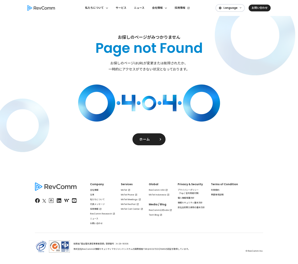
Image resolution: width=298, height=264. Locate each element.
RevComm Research (101, 213)
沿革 (92, 194)
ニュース (139, 8)
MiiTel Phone (127, 194)
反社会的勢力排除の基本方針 (191, 207)
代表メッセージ (97, 204)
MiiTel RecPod (128, 204)
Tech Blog (154, 214)
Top (182, 193)
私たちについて (97, 199)
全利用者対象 (192, 193)
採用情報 (180, 8)
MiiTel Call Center (130, 208)
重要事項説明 (217, 194)
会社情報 (94, 189)
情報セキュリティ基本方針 (190, 202)
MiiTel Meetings (129, 199)
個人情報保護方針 (186, 197)
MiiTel (124, 189)
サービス (121, 8)
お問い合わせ (96, 223)
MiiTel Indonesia (157, 194)
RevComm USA (157, 189)
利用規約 (215, 189)
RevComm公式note (159, 210)
